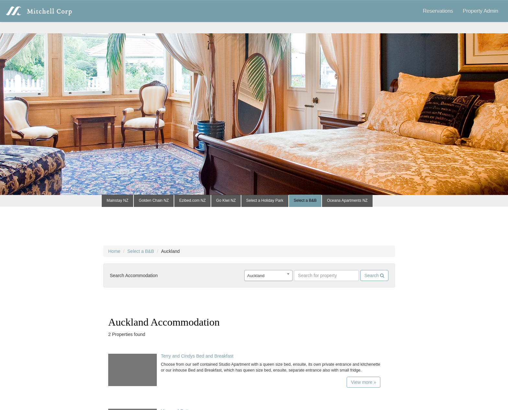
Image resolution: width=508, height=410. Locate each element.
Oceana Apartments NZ (347, 200)
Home (114, 251)
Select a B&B (305, 200)
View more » (363, 382)
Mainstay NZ (117, 200)
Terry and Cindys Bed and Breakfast (197, 356)
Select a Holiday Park (264, 200)
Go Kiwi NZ (226, 200)
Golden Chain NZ (154, 200)
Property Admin (480, 11)
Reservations (438, 11)
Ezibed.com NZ (192, 200)
